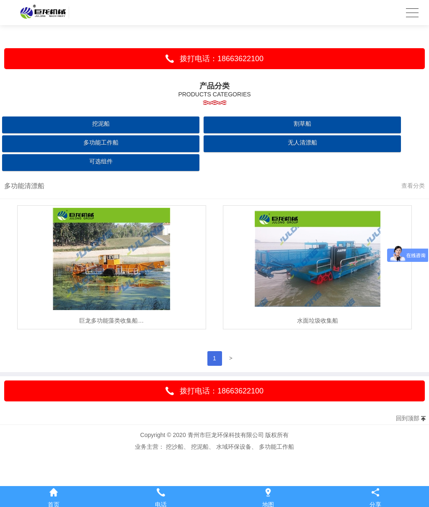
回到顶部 (407, 418)
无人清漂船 (302, 142)
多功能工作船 (101, 142)
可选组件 (101, 161)
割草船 (302, 123)
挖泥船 (101, 123)
